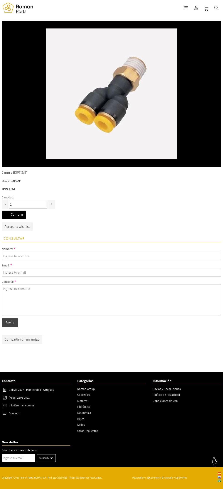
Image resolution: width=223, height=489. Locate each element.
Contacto (14, 413)
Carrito (206, 9)
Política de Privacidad (166, 395)
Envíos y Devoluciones (167, 389)
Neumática (84, 413)
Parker (15, 181)
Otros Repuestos (87, 431)
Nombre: (7, 249)
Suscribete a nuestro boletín (19, 450)
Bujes (80, 419)
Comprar (17, 214)
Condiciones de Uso (165, 401)
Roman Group (86, 389)
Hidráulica (83, 407)
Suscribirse (46, 458)
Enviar (10, 322)
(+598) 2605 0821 (19, 397)
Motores (82, 401)
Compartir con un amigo (22, 339)
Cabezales (83, 395)
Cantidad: (8, 197)
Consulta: (8, 282)
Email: (6, 265)
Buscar (216, 8)
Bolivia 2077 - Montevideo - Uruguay (31, 390)
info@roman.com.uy (21, 405)
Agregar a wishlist (17, 226)
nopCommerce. (153, 477)
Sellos (81, 425)
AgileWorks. (181, 477)
